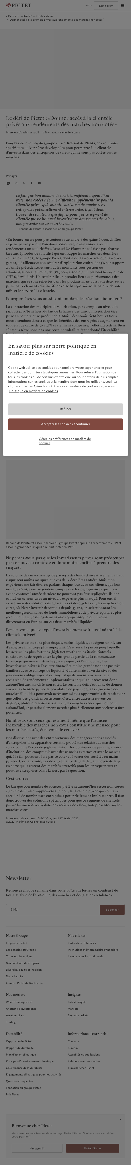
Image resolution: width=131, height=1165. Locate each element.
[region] (65, 395)
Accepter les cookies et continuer (65, 424)
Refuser (65, 409)
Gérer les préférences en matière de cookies (65, 441)
